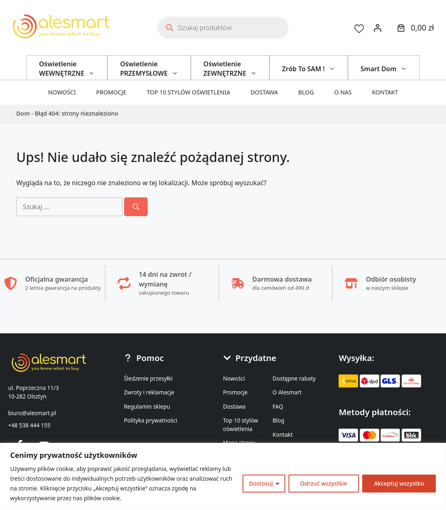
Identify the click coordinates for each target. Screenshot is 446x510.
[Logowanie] (377, 27)
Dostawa (264, 92)
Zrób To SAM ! (315, 68)
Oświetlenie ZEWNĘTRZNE (236, 68)
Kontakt (385, 92)
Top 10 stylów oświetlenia (188, 92)
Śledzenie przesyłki (148, 378)
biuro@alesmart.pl (32, 413)
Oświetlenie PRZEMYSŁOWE (155, 68)
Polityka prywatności (150, 420)
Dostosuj (261, 483)
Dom (23, 113)
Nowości (62, 92)
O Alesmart (287, 392)
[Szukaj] (136, 206)
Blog (306, 92)
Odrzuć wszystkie (324, 483)
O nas (343, 92)
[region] (223, 476)
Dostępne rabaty (294, 378)
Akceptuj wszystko (399, 483)
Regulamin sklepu (147, 406)
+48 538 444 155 (29, 425)
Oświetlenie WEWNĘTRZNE (73, 68)
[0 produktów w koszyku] (414, 27)
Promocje (111, 92)
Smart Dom (390, 68)
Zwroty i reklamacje (149, 392)
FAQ (278, 406)
